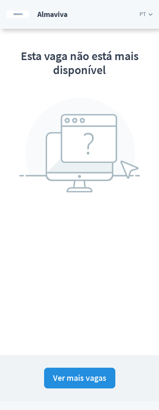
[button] (146, 14)
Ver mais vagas (79, 377)
